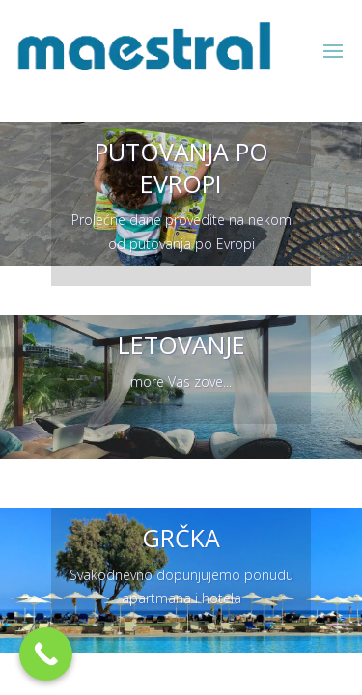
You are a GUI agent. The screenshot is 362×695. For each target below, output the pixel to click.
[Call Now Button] (45, 654)
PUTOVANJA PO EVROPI (181, 167)
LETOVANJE (181, 344)
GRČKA (181, 537)
